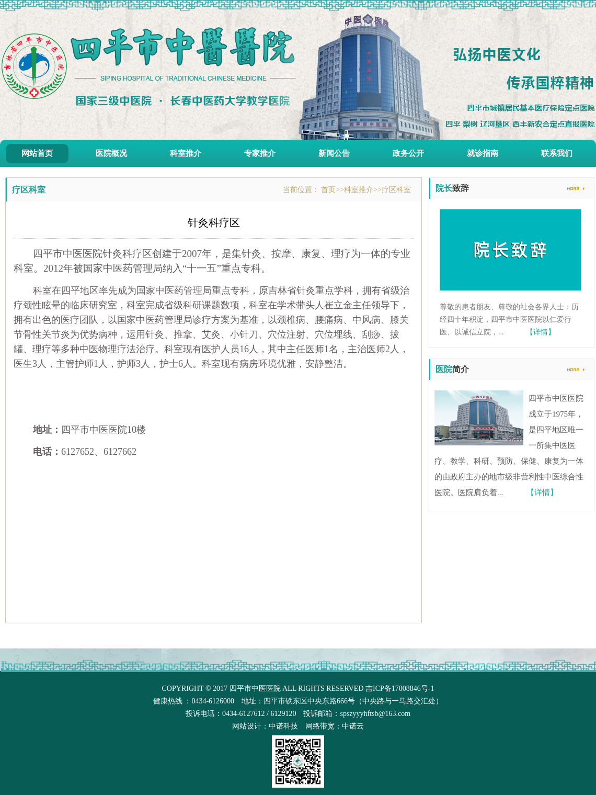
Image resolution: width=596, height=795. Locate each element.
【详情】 (540, 332)
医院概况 (111, 153)
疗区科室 (396, 190)
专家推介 (260, 153)
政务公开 (408, 153)
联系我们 (556, 153)
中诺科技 (283, 726)
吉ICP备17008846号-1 (399, 688)
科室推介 (185, 153)
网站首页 (37, 153)
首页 (328, 190)
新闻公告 (334, 153)
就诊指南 (482, 153)
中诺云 (353, 726)
